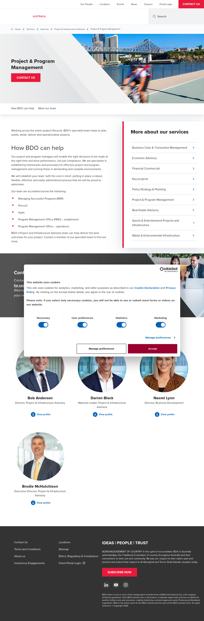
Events (120, 4)
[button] (191, 4)
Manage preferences (158, 337)
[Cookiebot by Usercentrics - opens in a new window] (162, 269)
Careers (148, 4)
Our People (86, 4)
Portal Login (166, 4)
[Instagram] (126, 585)
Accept (152, 348)
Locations (105, 4)
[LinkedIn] (106, 585)
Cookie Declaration (147, 287)
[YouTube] (116, 585)
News (134, 4)
